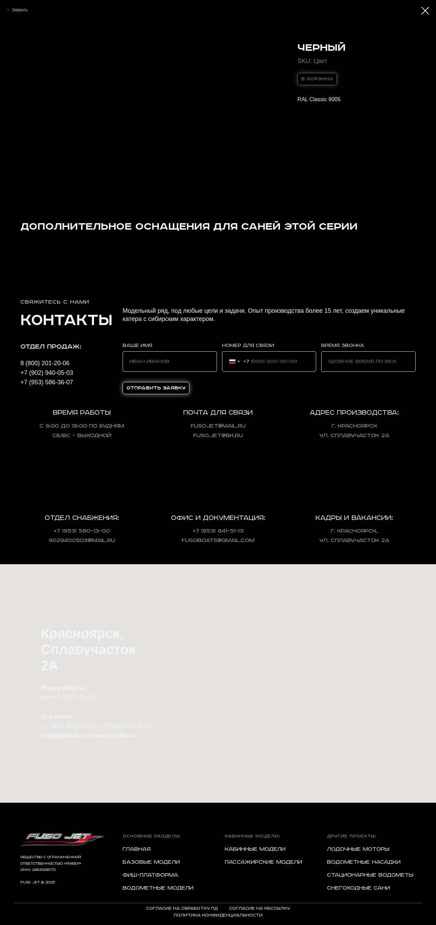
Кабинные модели (255, 849)
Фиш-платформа (150, 875)
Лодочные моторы (358, 849)
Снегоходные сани (358, 888)
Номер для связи (248, 345)
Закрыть (20, 9)
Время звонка (342, 345)
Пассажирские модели (263, 862)
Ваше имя (137, 345)
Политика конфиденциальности (218, 915)
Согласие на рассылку (259, 908)
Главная (137, 849)
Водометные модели (158, 888)
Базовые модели (151, 862)
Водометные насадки (364, 862)
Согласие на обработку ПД (182, 908)
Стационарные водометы (370, 875)
